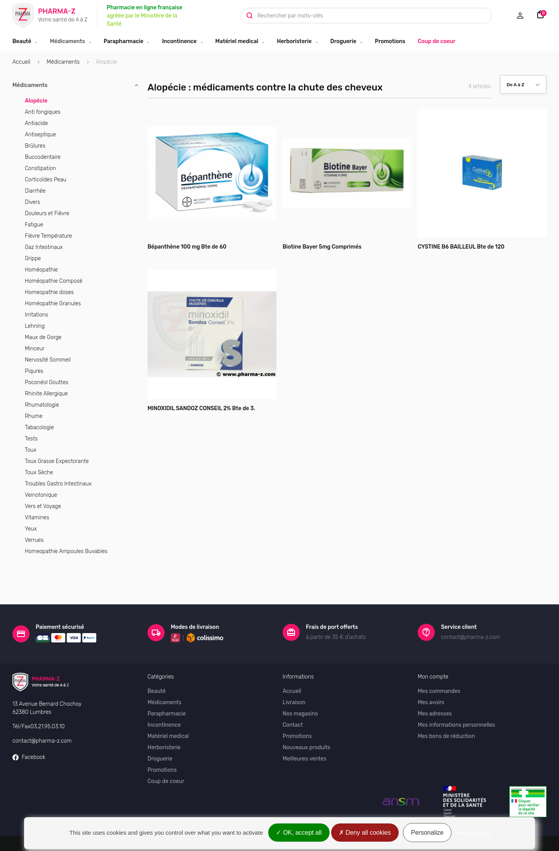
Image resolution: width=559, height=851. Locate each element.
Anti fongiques (43, 112)
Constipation (40, 168)
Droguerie (343, 41)
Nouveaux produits (306, 720)
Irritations (36, 315)
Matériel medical (237, 41)
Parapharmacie (123, 41)
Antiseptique (40, 134)
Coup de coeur (436, 41)
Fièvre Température (48, 236)
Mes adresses (435, 686)
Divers (32, 202)
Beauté (21, 41)
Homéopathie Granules (53, 303)
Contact (293, 697)
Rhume (33, 416)
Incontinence (179, 41)
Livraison (294, 675)
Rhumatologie (42, 405)
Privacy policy (473, 832)
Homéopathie (41, 269)
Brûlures (35, 146)
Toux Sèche (39, 472)
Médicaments (67, 41)
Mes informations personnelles (456, 697)
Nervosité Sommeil (48, 360)
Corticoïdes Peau (45, 179)
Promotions (390, 41)
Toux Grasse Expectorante (57, 461)
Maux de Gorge (43, 337)
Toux (30, 450)
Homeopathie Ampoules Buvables (66, 551)
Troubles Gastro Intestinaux (58, 483)
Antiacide (36, 123)
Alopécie (36, 100)
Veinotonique (41, 495)
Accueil (21, 62)
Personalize (427, 832)
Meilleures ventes (304, 731)
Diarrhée (35, 191)
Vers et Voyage (43, 506)
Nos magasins (300, 686)
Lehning (35, 326)
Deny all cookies (365, 832)
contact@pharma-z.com (42, 713)
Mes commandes (439, 664)
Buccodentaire (43, 157)
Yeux (31, 529)
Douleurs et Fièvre (47, 213)
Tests (31, 438)
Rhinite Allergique (46, 393)
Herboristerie (294, 41)
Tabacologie (39, 427)
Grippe (33, 258)
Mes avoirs (431, 675)
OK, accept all (298, 832)
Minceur (35, 348)
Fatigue (34, 224)
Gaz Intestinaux (44, 247)
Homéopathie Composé (53, 281)
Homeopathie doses (49, 292)
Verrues (34, 540)
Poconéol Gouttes (46, 382)
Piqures (34, 371)
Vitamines (37, 517)
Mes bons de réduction (446, 709)
